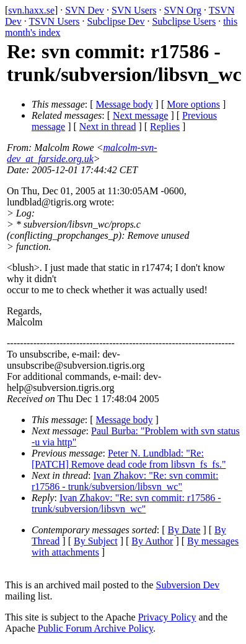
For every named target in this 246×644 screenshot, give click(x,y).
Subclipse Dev (116, 21)
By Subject (96, 541)
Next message (140, 115)
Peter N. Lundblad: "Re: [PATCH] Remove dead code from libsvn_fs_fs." (129, 459)
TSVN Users (54, 21)
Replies (165, 126)
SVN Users (134, 10)
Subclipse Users (184, 21)
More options (193, 104)
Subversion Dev (188, 585)
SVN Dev (84, 10)
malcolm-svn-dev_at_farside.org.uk (82, 153)
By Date (184, 530)
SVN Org (182, 10)
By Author (152, 541)
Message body (124, 104)
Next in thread (107, 126)
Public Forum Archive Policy (95, 628)
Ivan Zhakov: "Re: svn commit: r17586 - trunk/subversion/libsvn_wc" (125, 481)
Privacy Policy (167, 617)
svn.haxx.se (31, 10)
